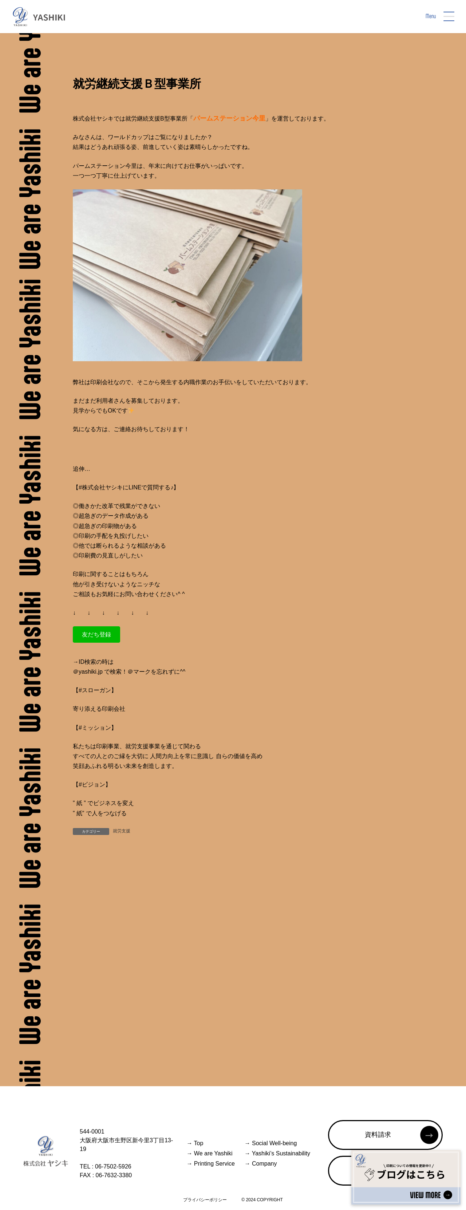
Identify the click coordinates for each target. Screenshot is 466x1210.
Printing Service (210, 1163)
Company (261, 1163)
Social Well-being (271, 1143)
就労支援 (121, 830)
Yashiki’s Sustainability (278, 1153)
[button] (96, 634)
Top (194, 1143)
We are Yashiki (209, 1153)
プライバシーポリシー (205, 1199)
